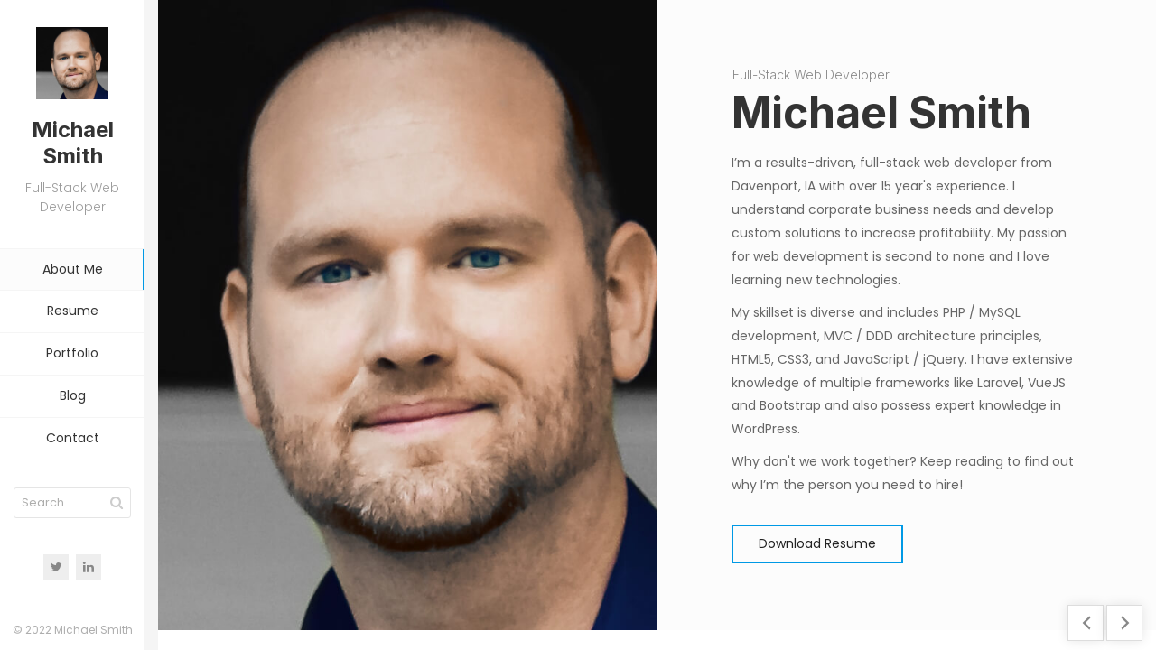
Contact (72, 438)
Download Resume (817, 543)
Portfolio (72, 353)
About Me (72, 269)
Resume (72, 311)
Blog (73, 395)
